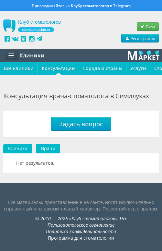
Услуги (138, 68)
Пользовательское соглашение (81, 225)
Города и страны (102, 68)
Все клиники (19, 68)
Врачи (48, 148)
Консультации (58, 68)
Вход (147, 26)
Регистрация (140, 38)
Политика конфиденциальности (81, 231)
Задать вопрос (81, 124)
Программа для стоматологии (81, 238)
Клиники (17, 148)
